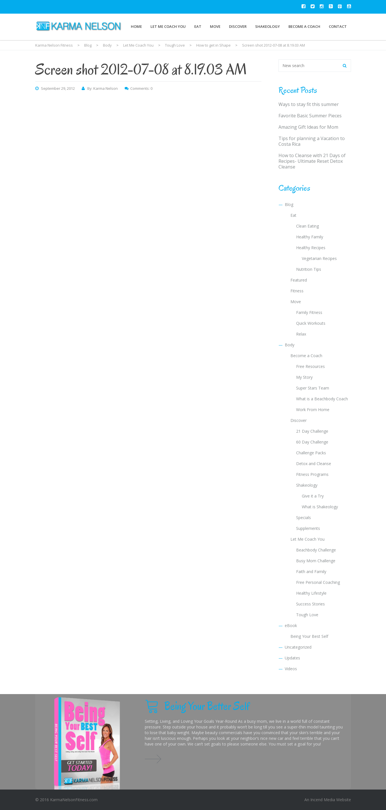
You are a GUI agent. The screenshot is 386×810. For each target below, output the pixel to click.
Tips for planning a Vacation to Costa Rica (311, 141)
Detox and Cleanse (313, 463)
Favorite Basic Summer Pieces (310, 116)
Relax (301, 334)
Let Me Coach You (168, 26)
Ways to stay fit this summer (308, 104)
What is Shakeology (320, 506)
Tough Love (307, 614)
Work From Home (312, 409)
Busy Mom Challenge (315, 560)
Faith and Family (311, 571)
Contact (338, 26)
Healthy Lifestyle (311, 593)
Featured (298, 280)
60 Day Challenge (312, 442)
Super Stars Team (312, 388)
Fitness (297, 290)
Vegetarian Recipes (319, 258)
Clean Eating (307, 226)
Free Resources (310, 366)
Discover (238, 26)
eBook (291, 625)
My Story (304, 377)
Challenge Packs (311, 452)
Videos (291, 668)
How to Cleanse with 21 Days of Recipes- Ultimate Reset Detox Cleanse (312, 161)
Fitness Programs (312, 474)
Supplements (308, 528)
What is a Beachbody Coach (322, 398)
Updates (292, 658)
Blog (289, 204)
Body (289, 344)
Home (136, 26)
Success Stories (310, 604)
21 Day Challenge (312, 431)
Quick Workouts (310, 323)
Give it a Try (313, 496)
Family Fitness (309, 312)
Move (215, 26)
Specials (303, 517)
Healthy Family (309, 237)
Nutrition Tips (308, 269)
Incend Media (322, 799)
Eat (197, 26)
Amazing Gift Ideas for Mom (308, 127)
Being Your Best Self (309, 636)
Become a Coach (304, 26)
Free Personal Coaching (318, 582)
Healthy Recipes (310, 247)
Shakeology (267, 26)
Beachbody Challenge (316, 550)
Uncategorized (298, 647)
